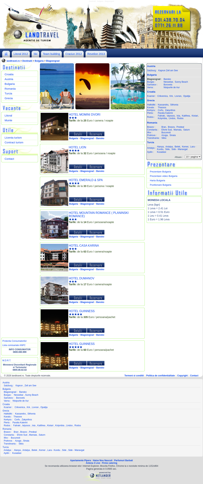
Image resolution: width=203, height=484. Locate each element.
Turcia (8, 93)
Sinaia (173, 135)
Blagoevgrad (53, 61)
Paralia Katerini (165, 113)
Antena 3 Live (93, 463)
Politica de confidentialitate (160, 375)
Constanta (152, 129)
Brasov (150, 127)
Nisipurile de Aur (172, 87)
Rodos (150, 117)
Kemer (185, 146)
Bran (163, 127)
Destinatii (27, 61)
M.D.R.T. (6, 360)
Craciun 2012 (73, 53)
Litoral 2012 (21, 53)
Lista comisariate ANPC (14, 345)
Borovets (168, 84)
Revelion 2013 (96, 53)
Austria (9, 79)
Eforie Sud (166, 129)
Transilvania (153, 138)
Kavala (150, 107)
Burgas (150, 82)
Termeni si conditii (134, 375)
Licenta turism (13, 137)
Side (167, 149)
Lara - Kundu (53, 450)
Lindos (172, 118)
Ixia (178, 115)
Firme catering (109, 463)
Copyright (182, 375)
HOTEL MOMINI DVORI (84, 114)
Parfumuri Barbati (123, 460)
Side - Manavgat (179, 149)
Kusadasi (161, 152)
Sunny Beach (181, 82)
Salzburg (151, 70)
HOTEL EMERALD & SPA (86, 180)
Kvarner (151, 96)
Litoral (8, 115)
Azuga (164, 135)
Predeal (180, 127)
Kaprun (161, 70)
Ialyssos (171, 115)
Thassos (162, 107)
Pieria (150, 113)
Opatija (186, 96)
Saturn (186, 129)
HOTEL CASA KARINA (84, 245)
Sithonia (174, 104)
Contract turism (14, 142)
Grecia (9, 98)
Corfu (160, 110)
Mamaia (177, 129)
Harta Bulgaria (157, 180)
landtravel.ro (13, 61)
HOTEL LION (77, 147)
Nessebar (168, 82)
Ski (35, 53)
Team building (51, 53)
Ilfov (149, 132)
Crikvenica (162, 96)
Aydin (150, 152)
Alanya (160, 146)
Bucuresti (166, 132)
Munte (8, 120)
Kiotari (195, 115)
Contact (9, 158)
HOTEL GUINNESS (82, 311)
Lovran (178, 96)
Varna (150, 87)
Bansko (100, 138)
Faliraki (161, 115)
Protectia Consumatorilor (14, 341)
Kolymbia (162, 118)
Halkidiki (151, 104)
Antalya (150, 148)
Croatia (9, 74)
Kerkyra (151, 110)
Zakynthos (170, 110)
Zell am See (172, 70)
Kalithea (186, 115)
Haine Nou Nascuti (102, 460)
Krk (171, 96)
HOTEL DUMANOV (81, 278)
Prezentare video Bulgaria (163, 176)
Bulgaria (39, 61)
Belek (177, 146)
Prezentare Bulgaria (160, 171)
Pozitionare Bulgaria (160, 184)
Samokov (151, 84)
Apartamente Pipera (80, 460)
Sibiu (163, 138)
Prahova (151, 135)
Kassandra (163, 104)
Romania (10, 88)
